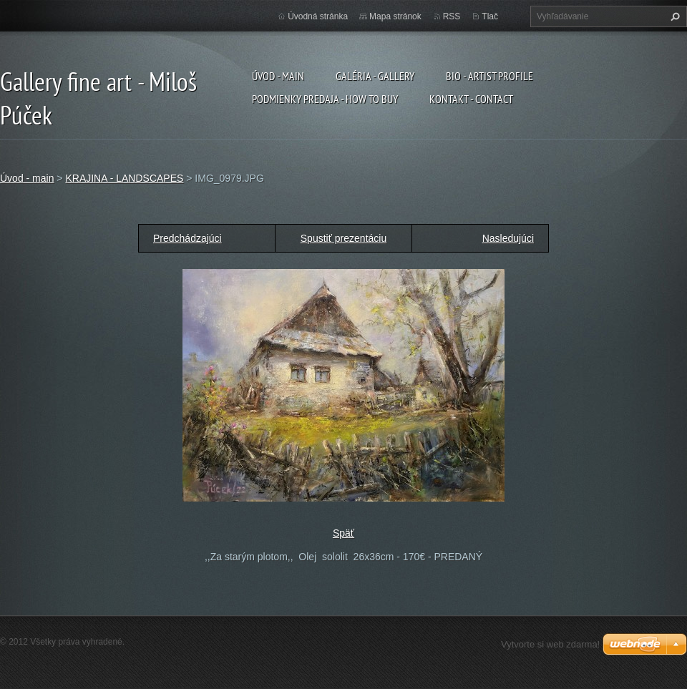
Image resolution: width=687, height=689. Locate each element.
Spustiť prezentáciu (343, 238)
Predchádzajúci (187, 238)
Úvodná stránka (318, 16)
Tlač (490, 16)
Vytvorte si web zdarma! (550, 644)
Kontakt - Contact (471, 99)
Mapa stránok (395, 16)
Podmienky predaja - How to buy (325, 99)
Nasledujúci (508, 238)
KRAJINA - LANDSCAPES (124, 178)
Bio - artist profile (489, 76)
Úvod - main (278, 76)
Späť (343, 533)
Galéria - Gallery (375, 76)
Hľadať (673, 16)
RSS (452, 16)
